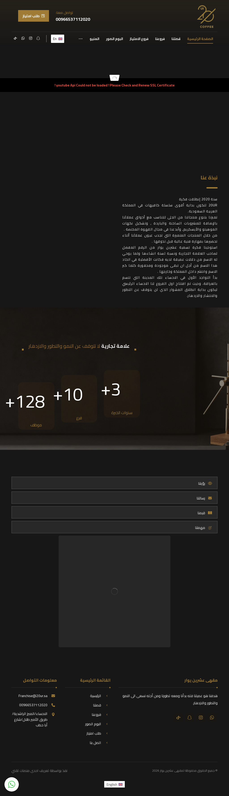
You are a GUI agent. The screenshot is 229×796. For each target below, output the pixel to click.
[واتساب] (23, 38)
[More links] (80, 39)
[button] (11, 784)
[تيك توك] (15, 38)
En (57, 39)
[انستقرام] (30, 38)
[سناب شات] (38, 38)
